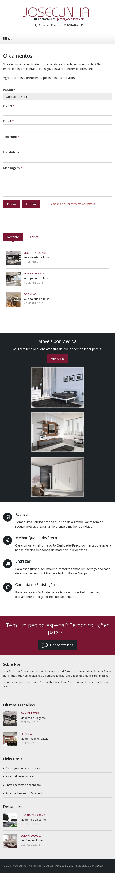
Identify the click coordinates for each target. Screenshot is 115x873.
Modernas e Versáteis (34, 738)
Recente (13, 237)
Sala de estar (30, 713)
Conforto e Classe (32, 840)
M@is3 (99, 865)
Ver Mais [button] (57, 358)
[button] (57, 645)
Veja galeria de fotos (36, 257)
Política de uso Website (20, 776)
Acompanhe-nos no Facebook (24, 793)
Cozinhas (30, 294)
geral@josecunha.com (70, 19)
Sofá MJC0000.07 (31, 835)
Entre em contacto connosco (23, 785)
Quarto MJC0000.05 (33, 815)
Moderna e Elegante (33, 718)
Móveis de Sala (34, 273)
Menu (9, 39)
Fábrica (33, 237)
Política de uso (64, 865)
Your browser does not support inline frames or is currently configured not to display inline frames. (57, 149)
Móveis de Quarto (36, 253)
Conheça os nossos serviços (23, 768)
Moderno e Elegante (33, 819)
